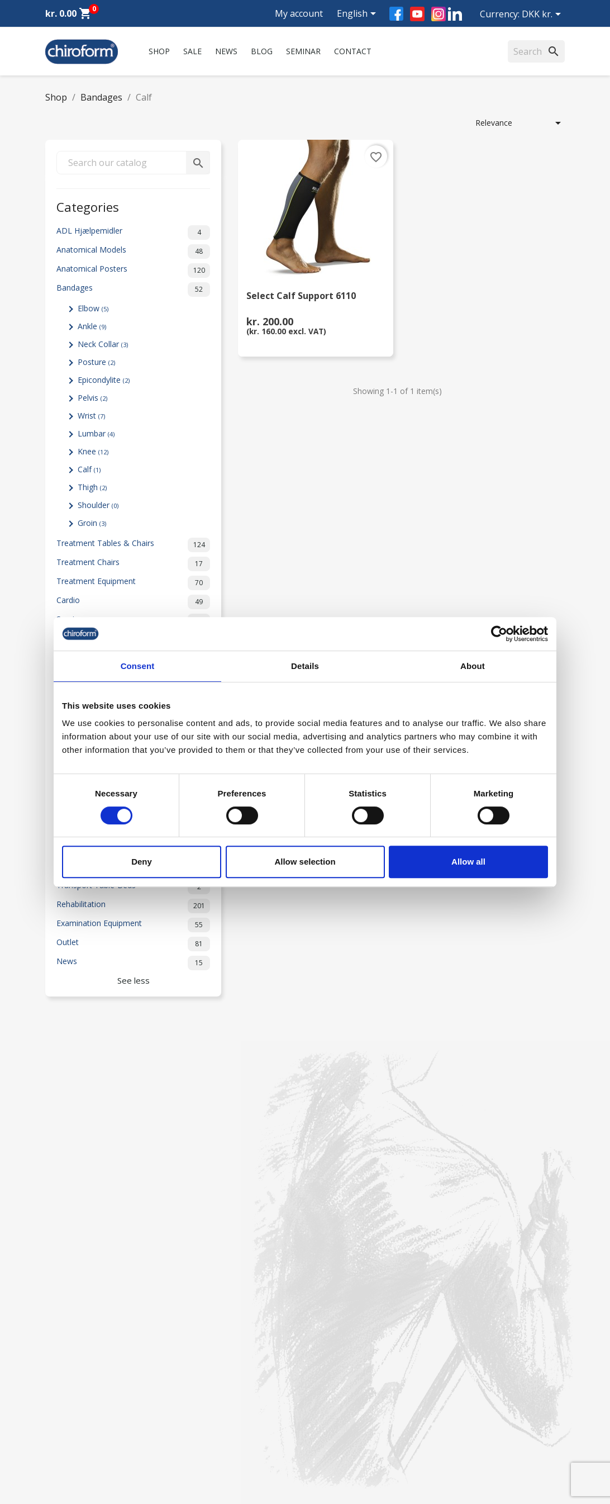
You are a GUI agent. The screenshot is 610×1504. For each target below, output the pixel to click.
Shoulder (98, 505)
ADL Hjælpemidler (133, 232)
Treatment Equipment (133, 583)
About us (195, 1306)
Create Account (73, 1434)
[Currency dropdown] (543, 15)
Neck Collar (103, 344)
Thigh (92, 487)
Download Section (78, 1405)
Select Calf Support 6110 (301, 296)
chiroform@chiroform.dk (357, 1374)
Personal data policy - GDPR (230, 1401)
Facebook (396, 14)
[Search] (536, 51)
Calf (89, 469)
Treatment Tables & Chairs (133, 545)
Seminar (303, 51)
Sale (192, 51)
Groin (92, 523)
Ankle (92, 326)
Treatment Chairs (133, 564)
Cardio (133, 602)
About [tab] (472, 666)
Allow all (468, 861)
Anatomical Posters (133, 270)
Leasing (59, 1420)
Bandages (133, 289)
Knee (93, 451)
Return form (201, 1430)
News (226, 51)
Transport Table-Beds (133, 887)
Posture (96, 362)
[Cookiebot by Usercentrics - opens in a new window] (499, 633)
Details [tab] (305, 666)
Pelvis (92, 397)
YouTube (417, 14)
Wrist (91, 415)
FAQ (187, 1335)
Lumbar (96, 433)
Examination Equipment (133, 925)
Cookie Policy (203, 1444)
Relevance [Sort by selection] (520, 123)
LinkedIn (455, 14)
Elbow (93, 308)
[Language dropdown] (358, 14)
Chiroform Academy (81, 1320)
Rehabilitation (133, 906)
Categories (87, 205)
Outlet (133, 944)
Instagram (438, 14)
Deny (141, 861)
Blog (262, 51)
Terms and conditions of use (231, 1415)
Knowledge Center (78, 1391)
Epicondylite (104, 379)
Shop (159, 51)
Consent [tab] (138, 666)
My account (299, 13)
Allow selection (304, 861)
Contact (352, 51)
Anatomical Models (133, 251)
